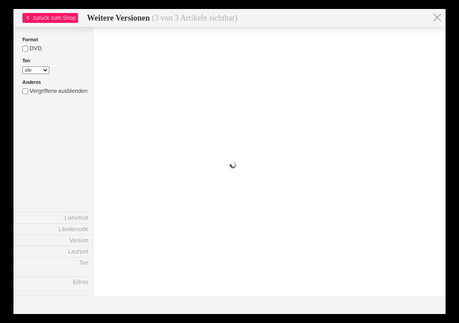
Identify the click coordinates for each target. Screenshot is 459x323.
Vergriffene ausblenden (54, 91)
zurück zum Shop (50, 18)
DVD (32, 48)
